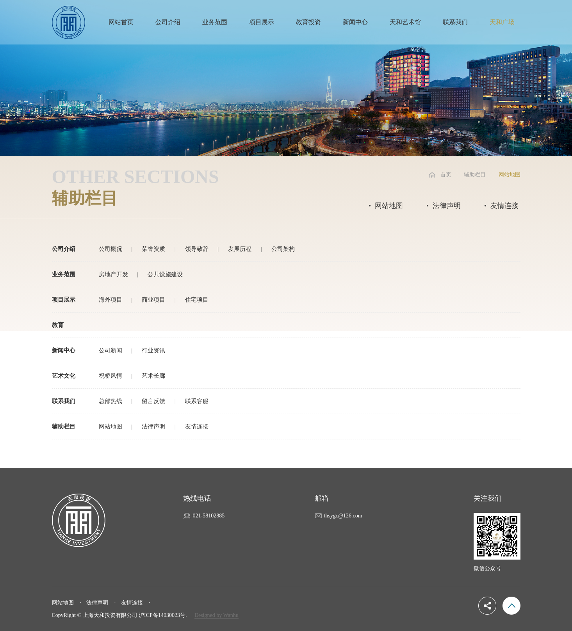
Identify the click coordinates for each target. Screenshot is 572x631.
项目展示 (261, 22)
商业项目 (153, 300)
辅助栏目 (475, 175)
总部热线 (110, 401)
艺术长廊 (153, 376)
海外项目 (110, 300)
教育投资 (308, 22)
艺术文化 (63, 376)
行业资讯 (153, 350)
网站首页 (121, 22)
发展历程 (239, 249)
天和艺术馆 (405, 22)
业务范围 (214, 22)
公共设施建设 (165, 274)
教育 (58, 325)
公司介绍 (167, 22)
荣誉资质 (153, 249)
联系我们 (455, 22)
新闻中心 (355, 22)
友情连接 (504, 206)
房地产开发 (113, 274)
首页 (445, 175)
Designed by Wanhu (216, 615)
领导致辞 (196, 249)
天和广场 (502, 22)
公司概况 (110, 249)
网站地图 (389, 206)
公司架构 (283, 249)
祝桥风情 (110, 376)
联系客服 (196, 401)
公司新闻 (110, 350)
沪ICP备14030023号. (163, 615)
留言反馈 (153, 401)
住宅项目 (196, 300)
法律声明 (447, 206)
